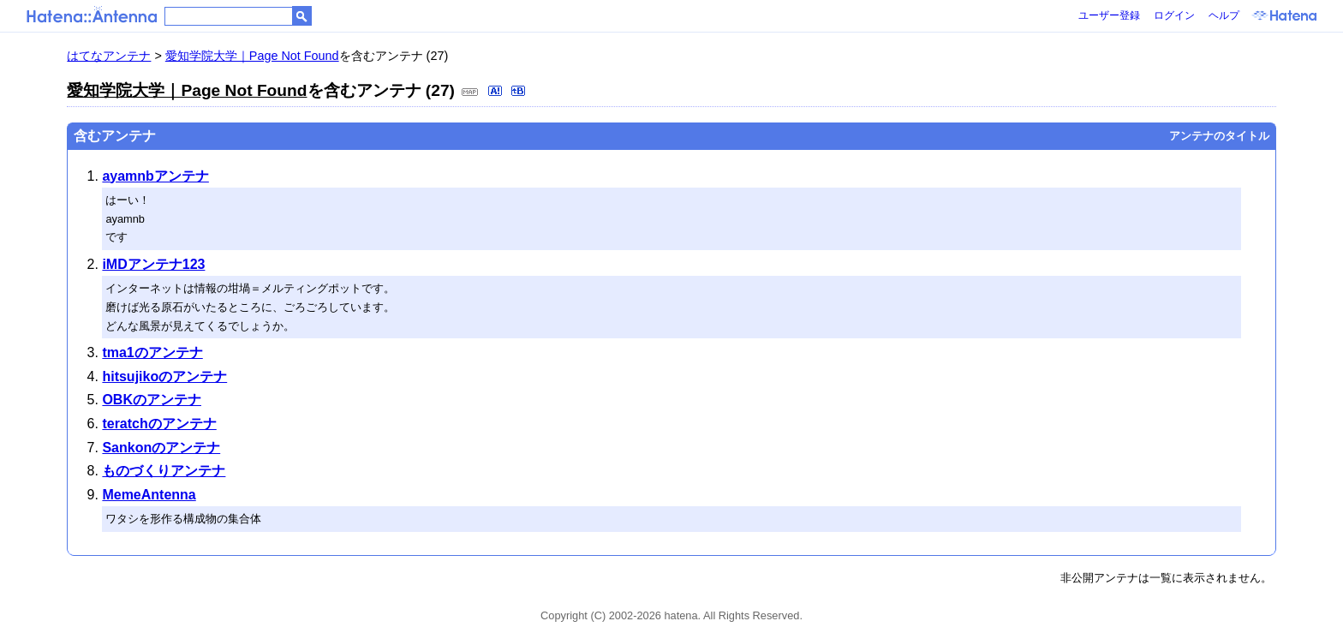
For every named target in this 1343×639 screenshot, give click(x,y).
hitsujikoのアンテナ (164, 376)
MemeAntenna (148, 494)
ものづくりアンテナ (163, 470)
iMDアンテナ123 (153, 264)
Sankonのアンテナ (161, 447)
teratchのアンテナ (159, 423)
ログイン (1174, 15)
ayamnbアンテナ (155, 176)
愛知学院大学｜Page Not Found (252, 56)
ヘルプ (1224, 15)
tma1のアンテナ (152, 352)
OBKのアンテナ (151, 399)
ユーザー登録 (1109, 15)
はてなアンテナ (109, 56)
